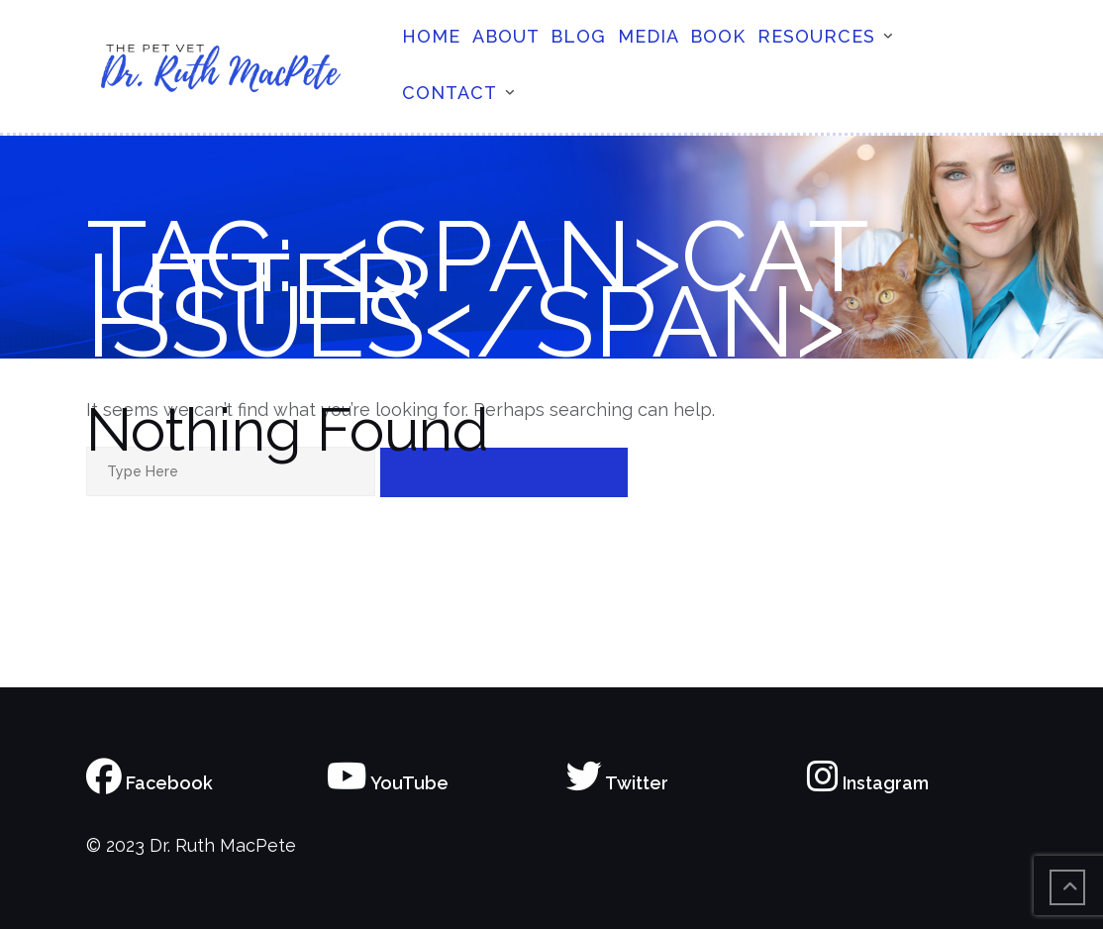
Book (718, 36)
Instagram (868, 783)
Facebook (149, 783)
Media (648, 36)
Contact (449, 92)
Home (431, 36)
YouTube (388, 783)
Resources (816, 36)
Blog (578, 36)
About (506, 36)
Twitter (617, 783)
